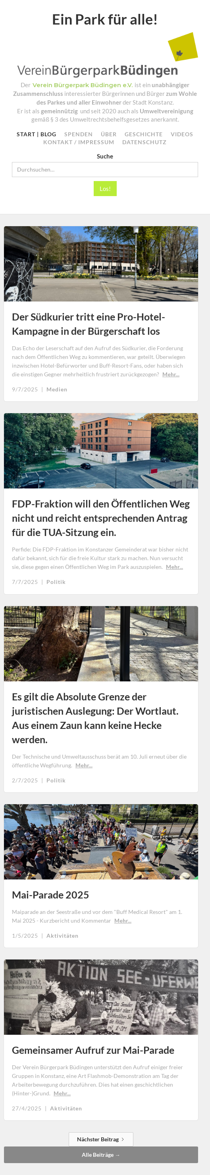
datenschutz (144, 142)
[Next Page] (101, 1139)
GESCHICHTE (144, 134)
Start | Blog (36, 134)
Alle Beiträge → (101, 1155)
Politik (56, 582)
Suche (105, 156)
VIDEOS (182, 134)
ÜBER (109, 134)
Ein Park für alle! (105, 19)
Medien (56, 389)
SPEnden (78, 134)
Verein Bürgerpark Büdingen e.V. (83, 85)
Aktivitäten (62, 936)
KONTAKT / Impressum (78, 142)
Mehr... (170, 374)
